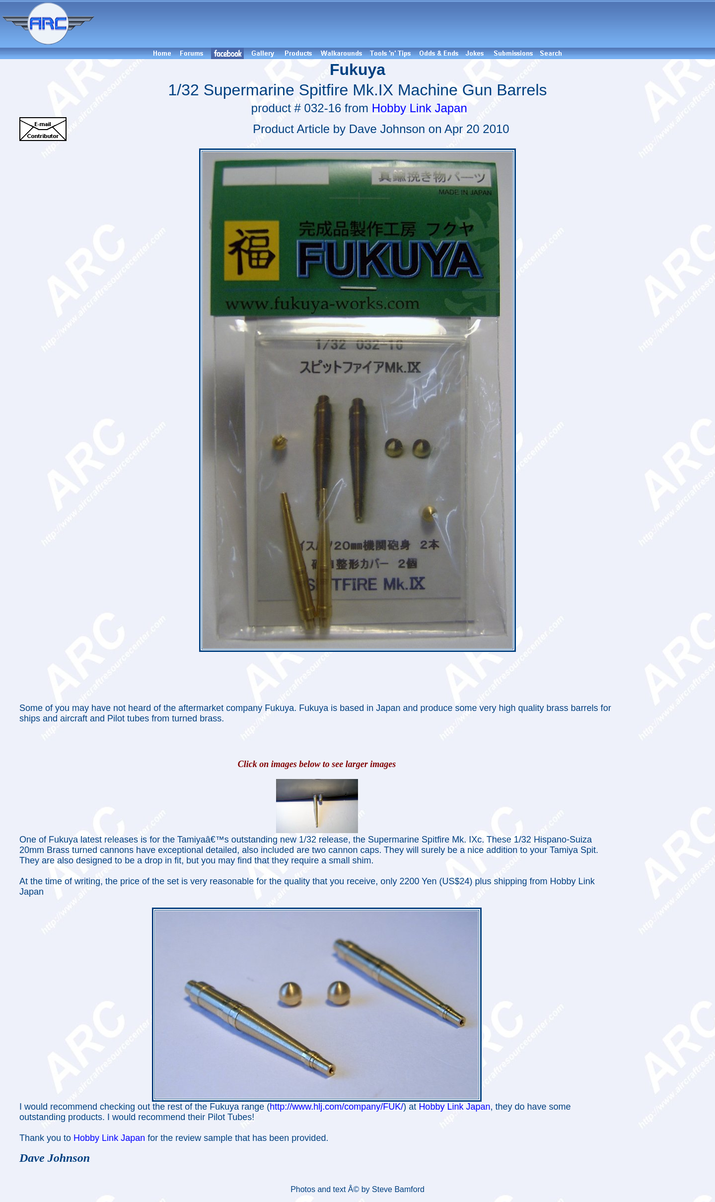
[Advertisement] (406, 23)
